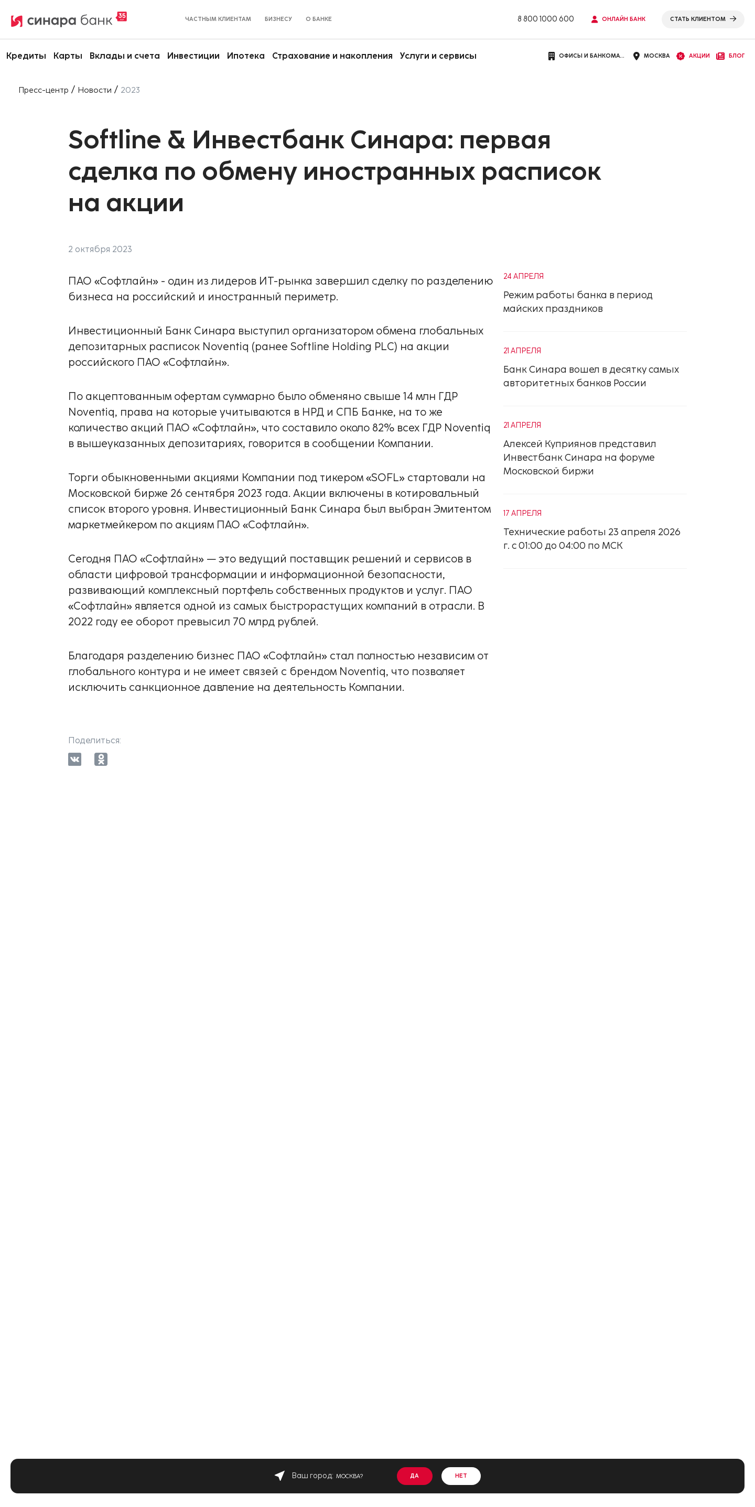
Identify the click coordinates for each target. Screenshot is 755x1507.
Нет (462, 1475)
